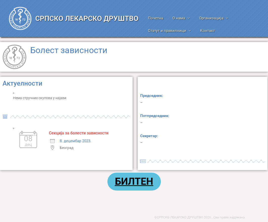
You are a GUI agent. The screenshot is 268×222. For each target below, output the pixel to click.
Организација (207, 18)
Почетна (154, 18)
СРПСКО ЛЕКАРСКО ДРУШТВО (86, 18)
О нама (176, 18)
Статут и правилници (166, 30)
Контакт (205, 30)
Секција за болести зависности (78, 133)
